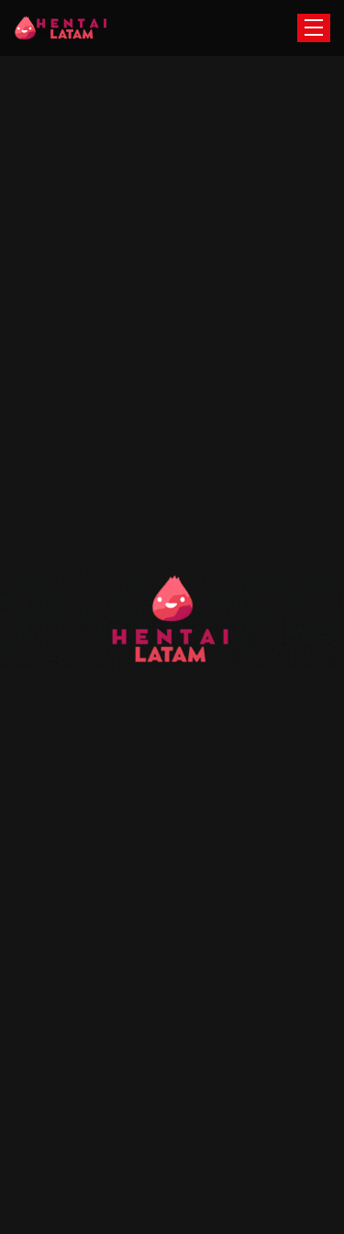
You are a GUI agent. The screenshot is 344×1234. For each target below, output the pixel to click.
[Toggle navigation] (313, 28)
